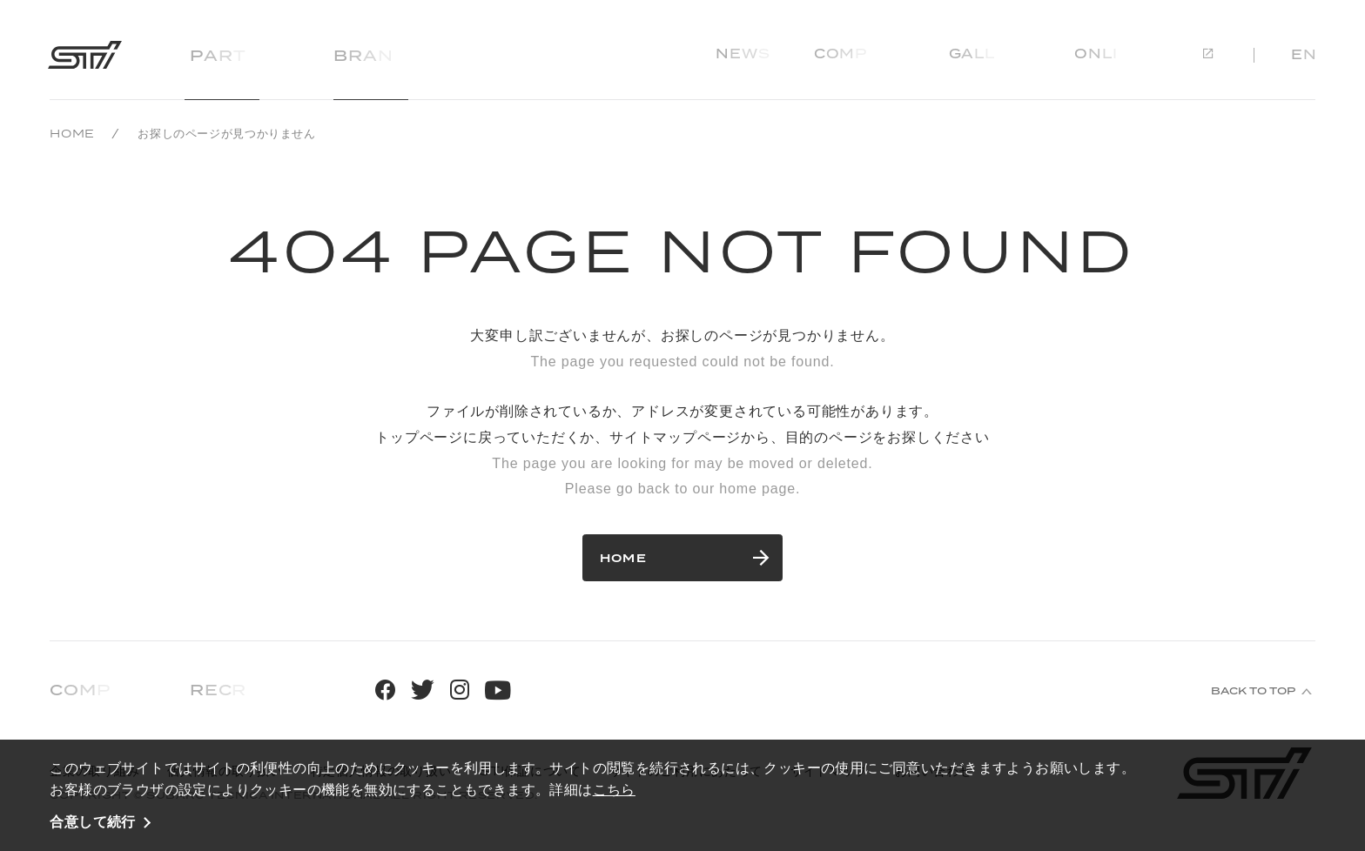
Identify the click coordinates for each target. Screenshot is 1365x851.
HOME (72, 133)
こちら (614, 789)
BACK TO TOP (1253, 691)
